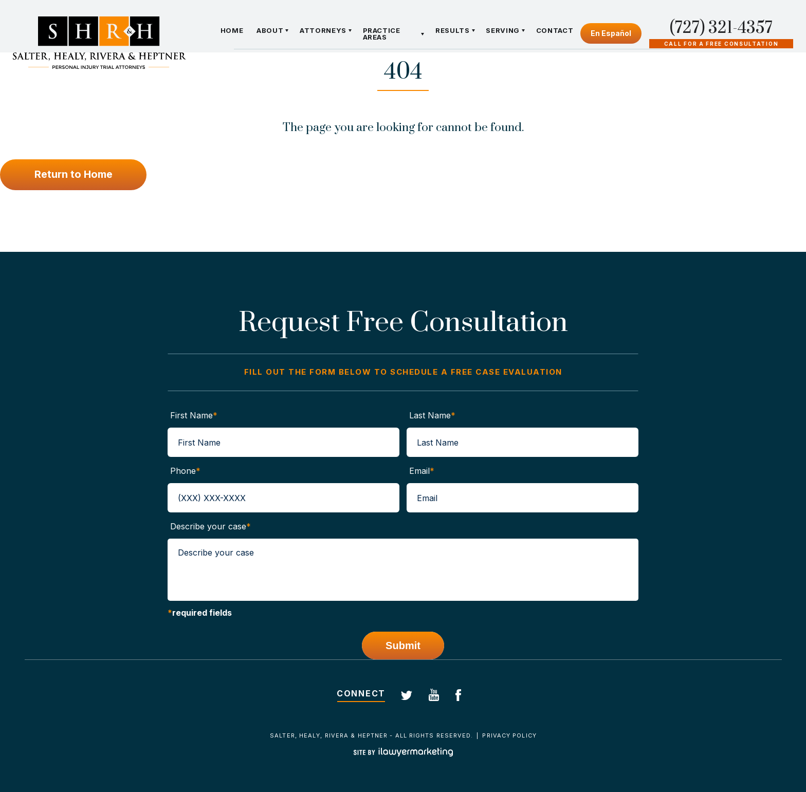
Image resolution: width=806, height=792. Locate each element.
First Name (193, 415)
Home (232, 30)
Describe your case (210, 526)
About (270, 30)
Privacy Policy (509, 735)
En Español (611, 33)
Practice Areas (381, 34)
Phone (185, 471)
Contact (554, 30)
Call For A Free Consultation (721, 44)
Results (452, 30)
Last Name (432, 415)
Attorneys (323, 30)
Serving (503, 30)
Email (421, 471)
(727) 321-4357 (721, 28)
